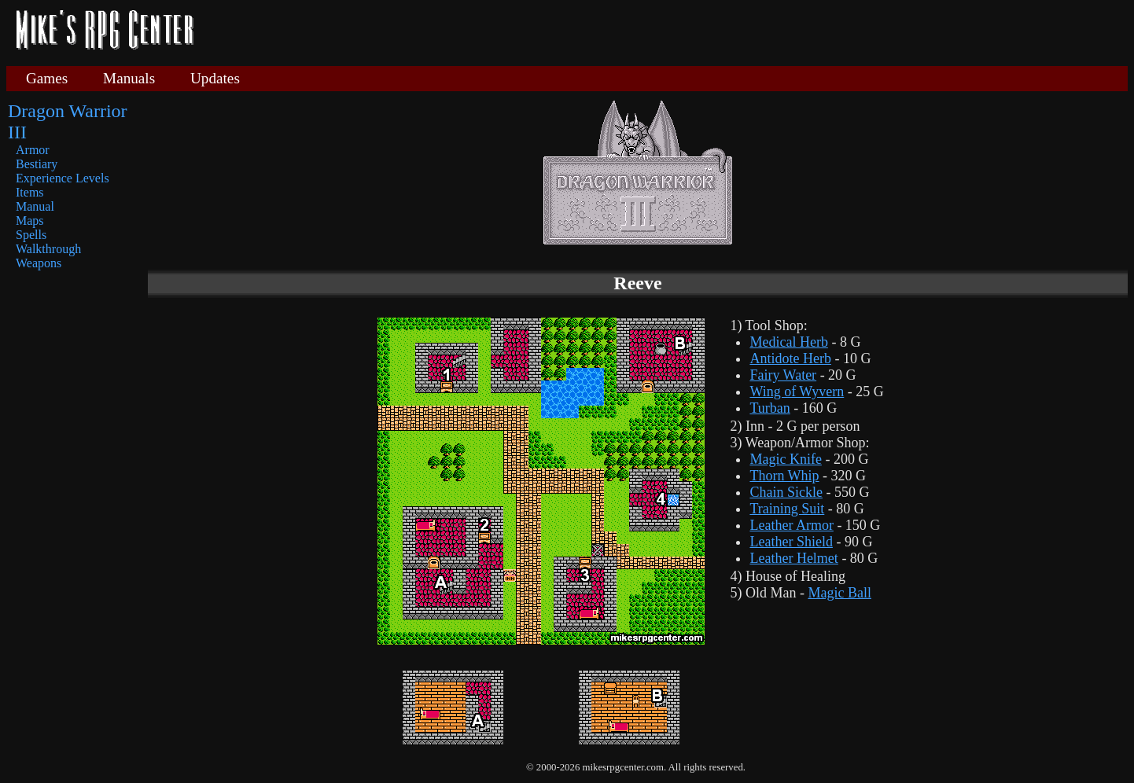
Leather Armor (791, 525)
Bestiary (36, 164)
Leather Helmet (793, 558)
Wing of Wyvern (796, 391)
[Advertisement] (667, 31)
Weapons (38, 263)
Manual (35, 206)
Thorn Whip (784, 475)
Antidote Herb (789, 358)
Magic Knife (785, 459)
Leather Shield (790, 542)
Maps (30, 220)
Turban (769, 408)
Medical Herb (788, 342)
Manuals (129, 78)
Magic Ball (839, 593)
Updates (215, 78)
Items (30, 192)
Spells (31, 234)
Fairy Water (782, 375)
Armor (33, 149)
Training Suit (786, 508)
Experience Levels (62, 178)
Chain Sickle (786, 492)
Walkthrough (48, 248)
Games (47, 78)
